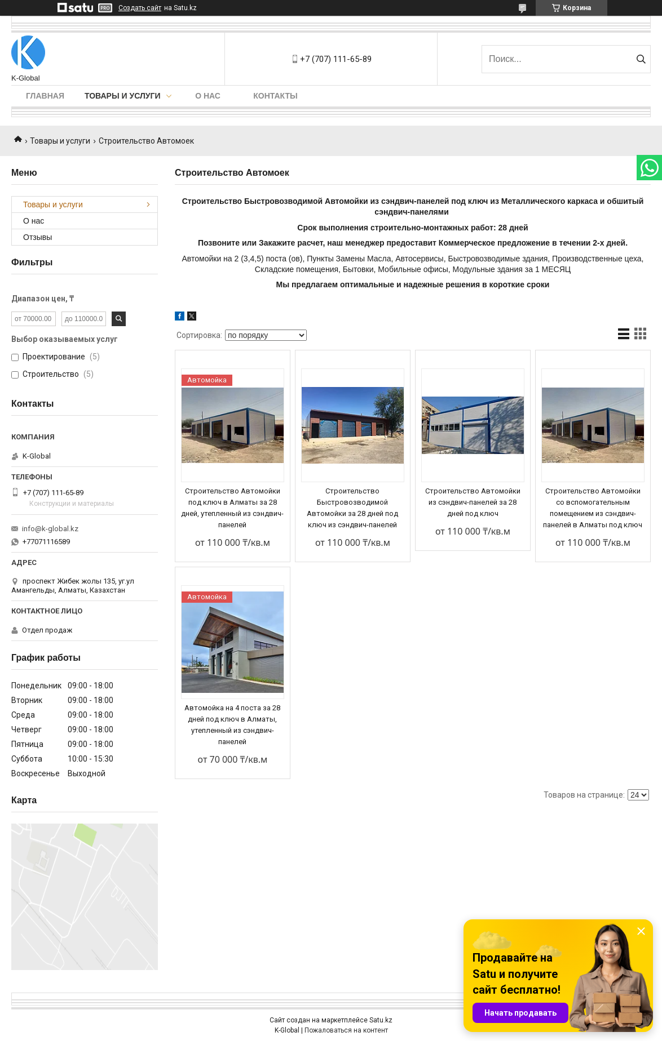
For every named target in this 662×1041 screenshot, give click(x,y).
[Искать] (641, 59)
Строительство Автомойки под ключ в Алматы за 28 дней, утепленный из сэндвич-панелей (232, 508)
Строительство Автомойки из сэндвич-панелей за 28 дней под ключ (472, 502)
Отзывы (37, 237)
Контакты (275, 95)
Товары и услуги (123, 95)
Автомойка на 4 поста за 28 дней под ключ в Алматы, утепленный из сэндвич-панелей (232, 725)
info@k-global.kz (50, 528)
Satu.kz (380, 1020)
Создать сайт (139, 8)
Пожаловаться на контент (346, 1030)
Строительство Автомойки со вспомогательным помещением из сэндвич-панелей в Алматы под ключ (592, 508)
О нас (207, 95)
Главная (45, 95)
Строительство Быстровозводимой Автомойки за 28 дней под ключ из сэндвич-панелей (352, 508)
